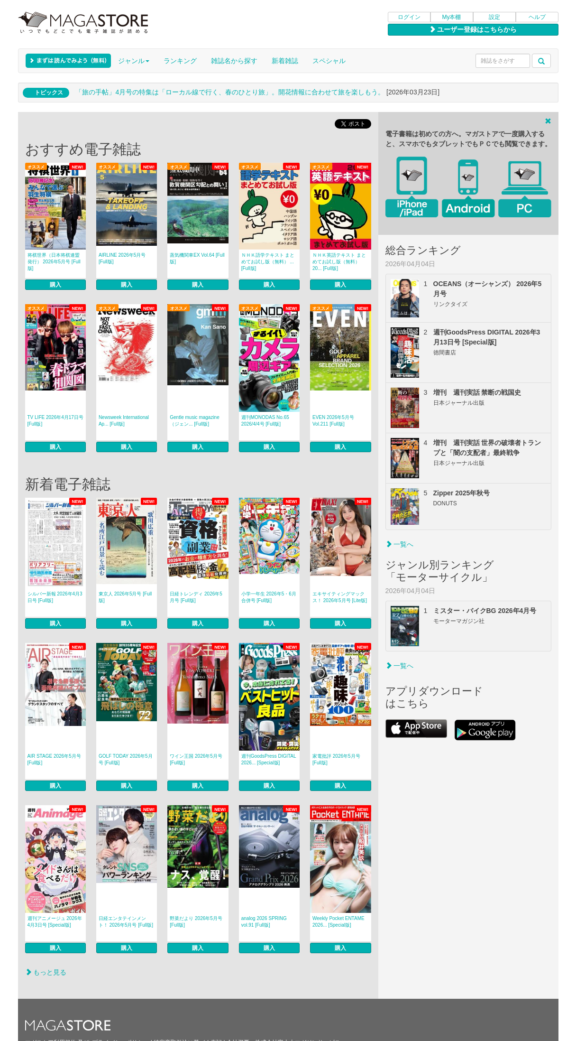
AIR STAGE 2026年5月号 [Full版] (54, 759)
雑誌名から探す (234, 61)
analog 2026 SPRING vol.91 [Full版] (264, 922)
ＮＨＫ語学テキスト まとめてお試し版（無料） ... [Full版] (268, 261)
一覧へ (399, 544)
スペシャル (329, 61)
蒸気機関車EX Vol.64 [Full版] (197, 258)
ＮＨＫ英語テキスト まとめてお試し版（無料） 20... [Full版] (339, 261)
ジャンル (133, 61)
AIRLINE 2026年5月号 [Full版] (122, 258)
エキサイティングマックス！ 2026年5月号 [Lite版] (339, 597)
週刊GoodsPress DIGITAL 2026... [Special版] (268, 759)
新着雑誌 (285, 61)
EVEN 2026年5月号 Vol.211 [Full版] (333, 421)
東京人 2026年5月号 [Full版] (125, 597)
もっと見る (46, 972)
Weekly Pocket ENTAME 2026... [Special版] (338, 922)
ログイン (409, 17)
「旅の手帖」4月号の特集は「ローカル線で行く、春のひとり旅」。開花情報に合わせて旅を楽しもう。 (229, 92)
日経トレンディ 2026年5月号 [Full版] (196, 597)
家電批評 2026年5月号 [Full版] (336, 759)
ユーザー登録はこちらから (473, 29)
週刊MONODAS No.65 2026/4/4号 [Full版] (265, 421)
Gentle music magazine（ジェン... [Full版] (194, 421)
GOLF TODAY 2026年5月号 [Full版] (126, 759)
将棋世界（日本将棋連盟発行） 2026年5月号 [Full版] (54, 261)
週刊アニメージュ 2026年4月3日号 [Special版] (54, 922)
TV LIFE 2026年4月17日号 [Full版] (55, 421)
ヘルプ (537, 17)
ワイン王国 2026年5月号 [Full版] (196, 759)
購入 (55, 284)
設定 (494, 17)
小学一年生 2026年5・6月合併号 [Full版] (268, 597)
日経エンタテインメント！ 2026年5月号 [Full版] (126, 922)
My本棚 (451, 17)
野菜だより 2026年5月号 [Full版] (196, 922)
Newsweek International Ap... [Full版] (124, 421)
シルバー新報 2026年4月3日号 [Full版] (54, 597)
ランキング (180, 61)
